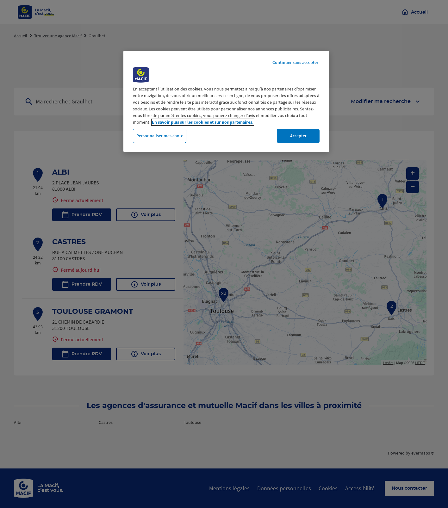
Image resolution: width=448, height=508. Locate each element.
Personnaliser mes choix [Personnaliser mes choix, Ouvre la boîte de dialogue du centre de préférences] (159, 136)
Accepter (298, 136)
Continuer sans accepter (295, 62)
